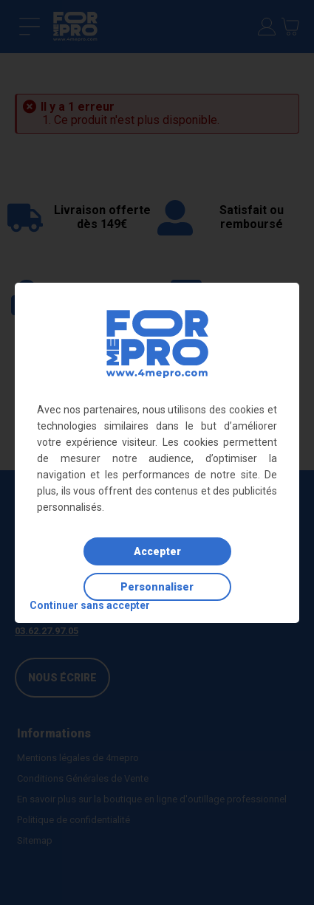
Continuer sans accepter (90, 605)
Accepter (157, 551)
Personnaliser (157, 587)
